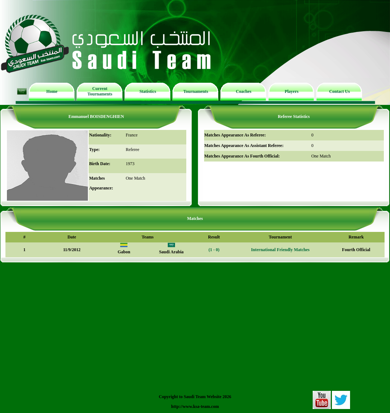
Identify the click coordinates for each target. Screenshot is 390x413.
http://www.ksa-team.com (195, 406)
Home (52, 91)
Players (291, 91)
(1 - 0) (213, 249)
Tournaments (195, 91)
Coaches (244, 91)
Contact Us (339, 91)
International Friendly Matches (280, 249)
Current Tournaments (100, 91)
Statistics (147, 91)
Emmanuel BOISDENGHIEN (96, 116)
